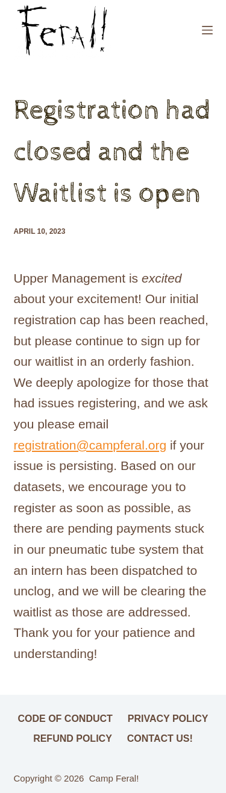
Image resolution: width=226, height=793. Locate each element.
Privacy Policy (168, 718)
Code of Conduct (65, 718)
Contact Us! (160, 738)
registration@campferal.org (90, 445)
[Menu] (207, 30)
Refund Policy (72, 738)
